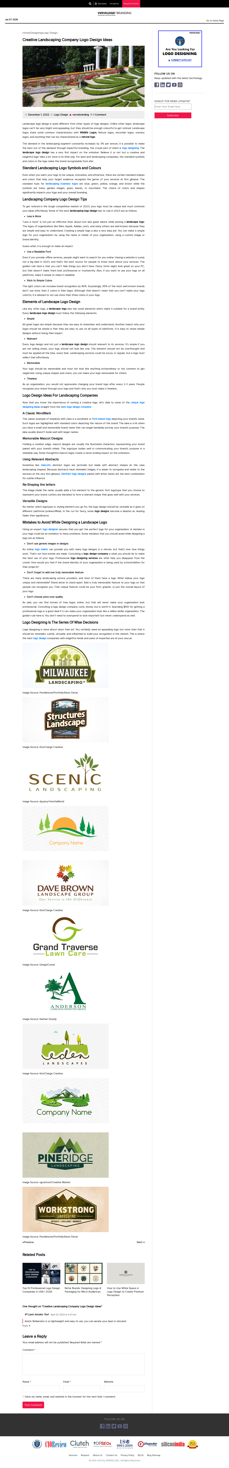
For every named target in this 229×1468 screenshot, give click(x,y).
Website (108, 1381)
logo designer (50, 529)
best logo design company (76, 406)
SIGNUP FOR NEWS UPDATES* (172, 105)
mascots (45, 465)
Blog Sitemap (153, 1455)
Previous (28, 1242)
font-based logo (101, 418)
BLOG (141, 1455)
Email (67, 1382)
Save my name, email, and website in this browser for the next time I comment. (70, 1396)
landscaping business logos (62, 183)
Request (85, 1455)
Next (141, 1242)
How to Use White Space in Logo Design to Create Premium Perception (125, 1292)
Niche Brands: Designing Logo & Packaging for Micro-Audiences (83, 1290)
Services (73, 1455)
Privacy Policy (127, 1455)
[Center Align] (91, 4)
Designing (36, 32)
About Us (97, 1455)
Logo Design (50, 32)
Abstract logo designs (73, 473)
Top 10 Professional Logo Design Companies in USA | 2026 (41, 1290)
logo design (39, 638)
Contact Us (111, 1455)
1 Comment (99, 114)
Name (26, 1382)
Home (26, 32)
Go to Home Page (215, 20)
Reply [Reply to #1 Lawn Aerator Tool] (25, 1325)
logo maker (41, 549)
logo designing (130, 148)
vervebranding (80, 114)
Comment (28, 1350)
